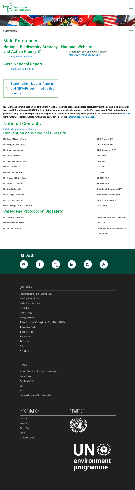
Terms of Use (24, 423)
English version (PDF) (22, 56)
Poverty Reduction (27, 381)
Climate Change (25, 376)
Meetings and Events (27, 317)
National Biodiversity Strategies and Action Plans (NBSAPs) (43, 322)
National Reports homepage (82, 117)
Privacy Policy (25, 428)
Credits (22, 433)
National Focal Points (28, 327)
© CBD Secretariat (27, 437)
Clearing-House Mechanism (30, 303)
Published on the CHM (22, 69)
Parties (22, 346)
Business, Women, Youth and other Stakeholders (38, 371)
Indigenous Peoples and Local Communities (36, 395)
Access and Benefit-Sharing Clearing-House (36, 293)
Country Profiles (10, 31)
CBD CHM (126, 113)
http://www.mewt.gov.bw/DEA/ (85, 55)
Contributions (25, 308)
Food (21, 385)
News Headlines (26, 336)
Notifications (25, 341)
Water (22, 390)
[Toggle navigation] (131, 7)
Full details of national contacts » (19, 129)
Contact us (24, 418)
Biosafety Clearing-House (29, 298)
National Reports (26, 331)
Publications (24, 351)
